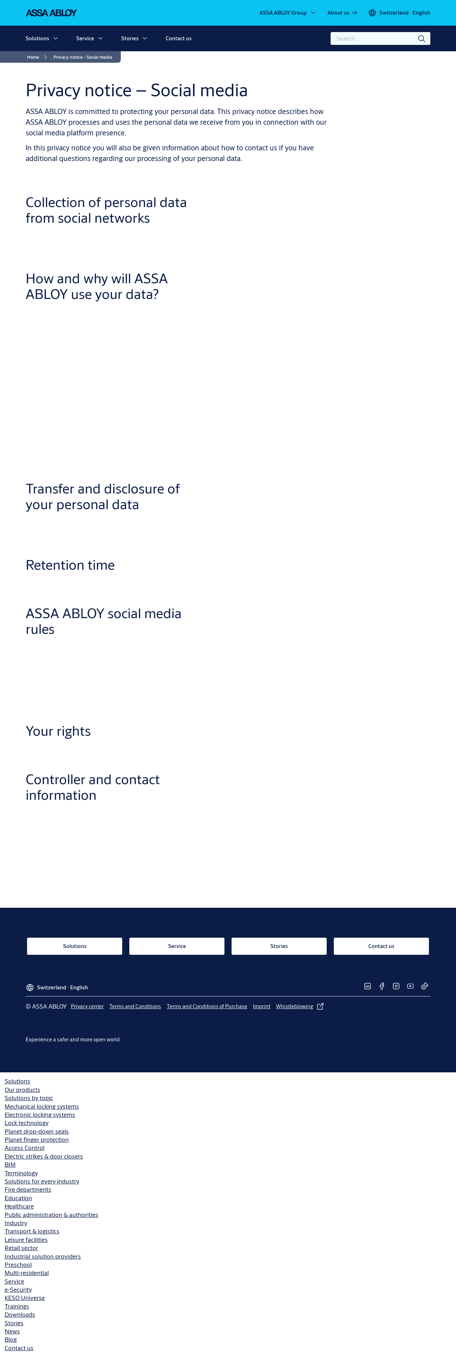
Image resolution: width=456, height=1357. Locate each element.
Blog (11, 1339)
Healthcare (19, 1206)
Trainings (17, 1306)
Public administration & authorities (51, 1215)
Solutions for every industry (42, 1181)
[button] (55, 38)
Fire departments (28, 1189)
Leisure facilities (26, 1240)
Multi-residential (27, 1273)
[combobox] (380, 38)
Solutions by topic (29, 1098)
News (12, 1331)
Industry (16, 1223)
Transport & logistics (32, 1231)
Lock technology (26, 1123)
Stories (130, 38)
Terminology (21, 1173)
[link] (342, 12)
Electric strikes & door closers (44, 1156)
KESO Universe (25, 1298)
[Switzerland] (399, 12)
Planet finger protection (37, 1139)
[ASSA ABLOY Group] (288, 12)
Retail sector (21, 1248)
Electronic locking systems (40, 1114)
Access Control (25, 1148)
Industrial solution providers (43, 1256)
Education (18, 1198)
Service (85, 38)
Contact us (179, 38)
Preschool (18, 1264)
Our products (22, 1090)
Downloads (20, 1314)
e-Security (18, 1289)
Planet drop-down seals (37, 1131)
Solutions (37, 38)
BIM (10, 1164)
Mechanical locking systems (42, 1106)
